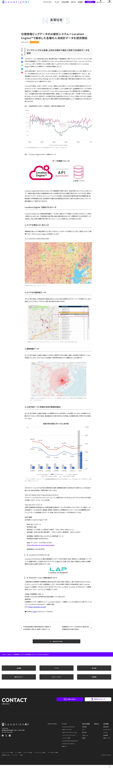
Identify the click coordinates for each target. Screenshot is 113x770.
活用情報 (94, 681)
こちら (34, 611)
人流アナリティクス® (67, 734)
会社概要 (19, 670)
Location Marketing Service (70, 746)
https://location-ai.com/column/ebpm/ (41, 545)
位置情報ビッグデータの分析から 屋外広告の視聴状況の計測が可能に (75, 628)
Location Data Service (68, 748)
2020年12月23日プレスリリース (54, 479)
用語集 (83, 743)
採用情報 (105, 740)
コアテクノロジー (46, 3)
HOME (4, 656)
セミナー (84, 734)
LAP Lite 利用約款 (23, 757)
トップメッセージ (107, 734)
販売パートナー (107, 743)
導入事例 (94, 670)
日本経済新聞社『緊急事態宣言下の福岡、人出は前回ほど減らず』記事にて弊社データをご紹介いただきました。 (36, 628)
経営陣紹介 (106, 732)
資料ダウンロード (19, 681)
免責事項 (45, 760)
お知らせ (72, 3)
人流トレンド (85, 740)
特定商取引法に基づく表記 (24, 760)
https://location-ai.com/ (37, 607)
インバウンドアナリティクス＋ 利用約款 (51, 757)
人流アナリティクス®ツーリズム (69, 737)
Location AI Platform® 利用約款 (9, 757)
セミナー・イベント (56, 681)
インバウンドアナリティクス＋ (69, 740)
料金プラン (64, 751)
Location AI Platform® (68, 732)
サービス (56, 670)
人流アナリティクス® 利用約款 (35, 757)
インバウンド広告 (66, 743)
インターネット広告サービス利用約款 (9, 760)
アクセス (105, 737)
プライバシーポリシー (36, 760)
